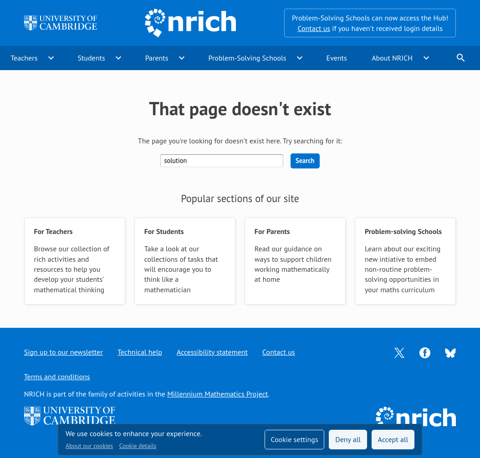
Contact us (313, 28)
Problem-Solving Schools (247, 57)
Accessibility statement (212, 351)
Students (91, 57)
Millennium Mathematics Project (217, 393)
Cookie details (137, 446)
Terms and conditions (57, 376)
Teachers (23, 57)
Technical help (139, 351)
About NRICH (392, 57)
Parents (157, 57)
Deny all (348, 439)
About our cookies (89, 446)
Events (337, 57)
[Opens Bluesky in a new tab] (450, 351)
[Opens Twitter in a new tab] (399, 351)
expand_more (51, 57)
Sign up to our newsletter (63, 351)
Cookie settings (294, 439)
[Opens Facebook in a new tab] (424, 351)
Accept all (393, 439)
